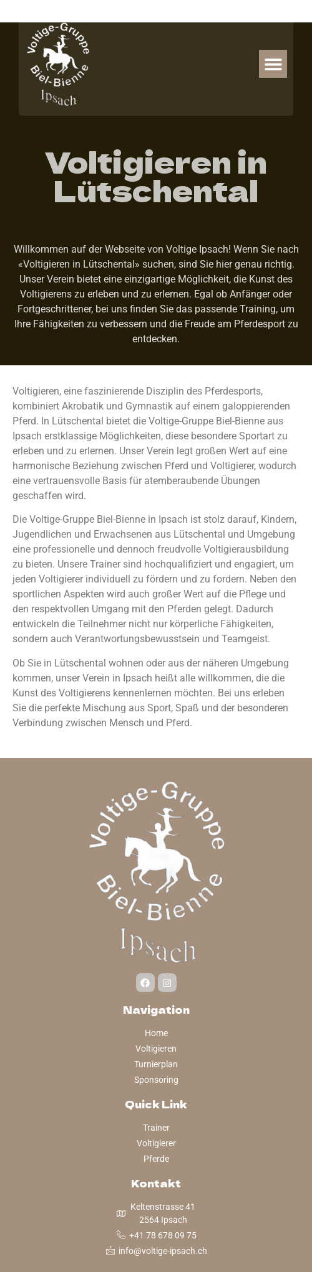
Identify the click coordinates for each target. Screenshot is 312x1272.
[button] (273, 64)
